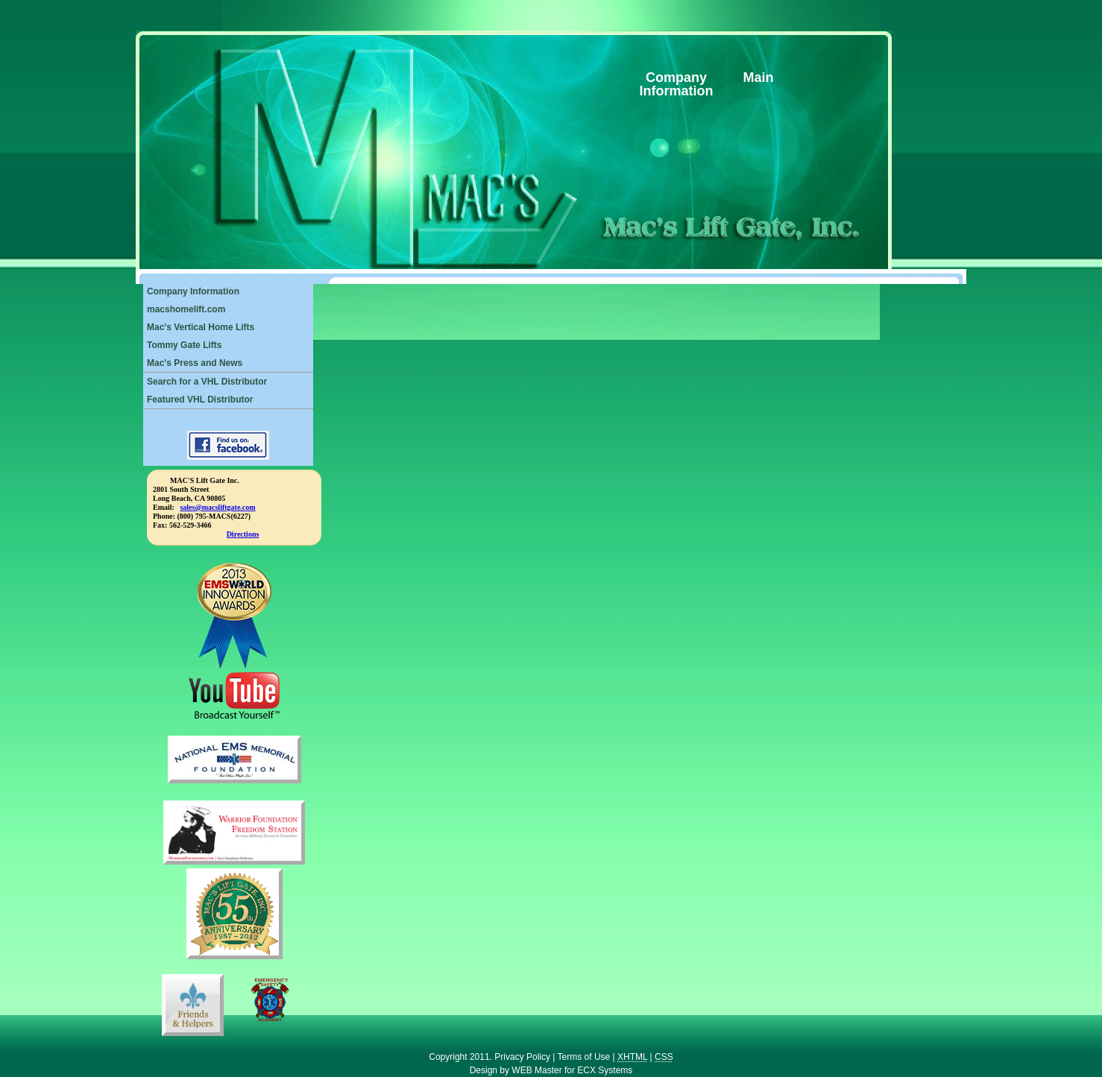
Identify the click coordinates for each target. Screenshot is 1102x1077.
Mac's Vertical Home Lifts (200, 327)
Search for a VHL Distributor (207, 381)
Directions (243, 534)
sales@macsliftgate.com (217, 507)
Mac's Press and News (194, 363)
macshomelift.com (186, 309)
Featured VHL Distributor (200, 399)
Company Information (193, 291)
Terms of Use (584, 1057)
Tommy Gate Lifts (184, 345)
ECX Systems (604, 1070)
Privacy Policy (522, 1057)
